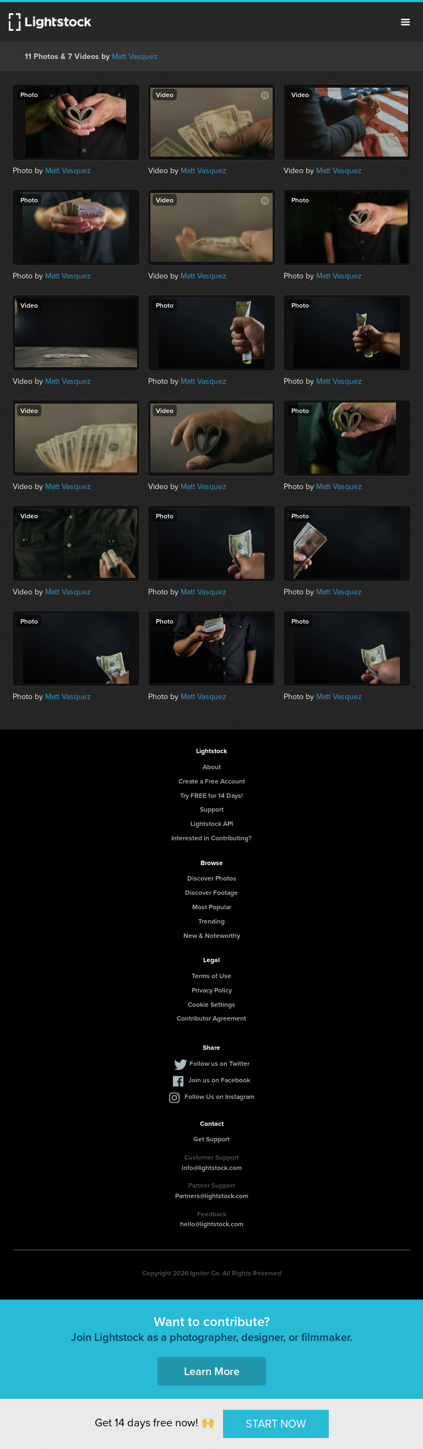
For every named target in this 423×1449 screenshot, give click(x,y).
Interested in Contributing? (211, 837)
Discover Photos (211, 878)
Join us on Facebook (219, 1080)
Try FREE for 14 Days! (211, 795)
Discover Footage (211, 892)
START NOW (276, 1423)
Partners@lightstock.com (211, 1195)
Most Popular (211, 906)
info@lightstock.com (212, 1167)
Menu (405, 22)
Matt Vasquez (135, 56)
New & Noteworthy (211, 935)
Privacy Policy (212, 990)
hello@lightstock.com (211, 1223)
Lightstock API (212, 823)
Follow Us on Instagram (219, 1096)
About (212, 766)
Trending (211, 921)
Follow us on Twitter (219, 1063)
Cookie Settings (211, 1004)
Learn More (212, 1371)
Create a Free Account (211, 781)
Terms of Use (211, 975)
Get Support (211, 1139)
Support (212, 809)
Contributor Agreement (211, 1018)
